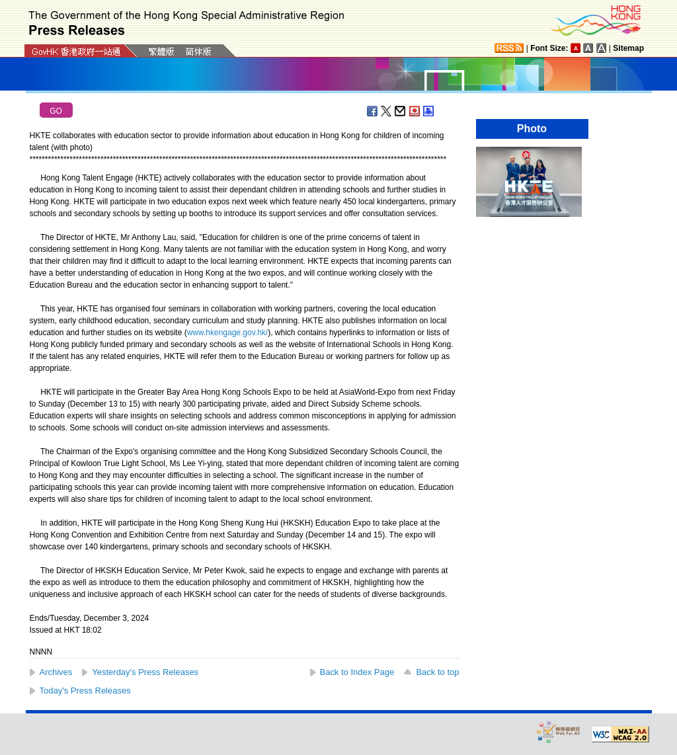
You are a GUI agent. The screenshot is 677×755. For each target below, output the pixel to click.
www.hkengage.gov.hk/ (227, 332)
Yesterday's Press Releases (145, 672)
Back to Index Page (357, 672)
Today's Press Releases (85, 690)
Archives (56, 672)
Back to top (437, 672)
